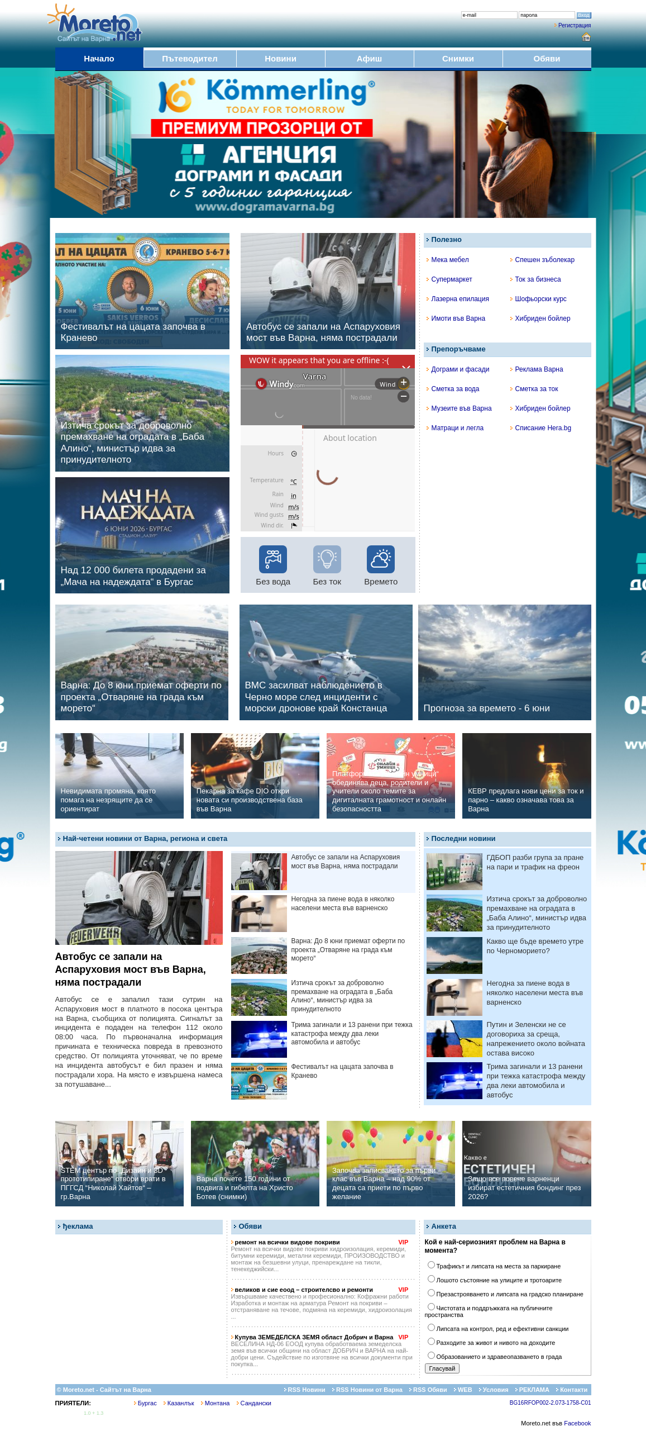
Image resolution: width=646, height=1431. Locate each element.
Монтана (215, 1403)
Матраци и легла (455, 428)
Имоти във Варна (456, 318)
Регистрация (574, 25)
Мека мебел (448, 260)
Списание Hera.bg (541, 428)
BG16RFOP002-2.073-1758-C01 (550, 1403)
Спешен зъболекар (542, 260)
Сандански (254, 1403)
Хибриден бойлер (540, 318)
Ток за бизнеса (535, 279)
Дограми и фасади (458, 369)
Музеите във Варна (459, 408)
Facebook (577, 1423)
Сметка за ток (534, 389)
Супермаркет (449, 279)
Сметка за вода (453, 389)
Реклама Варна (536, 369)
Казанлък (179, 1403)
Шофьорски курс (538, 299)
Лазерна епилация (458, 299)
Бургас (145, 1403)
